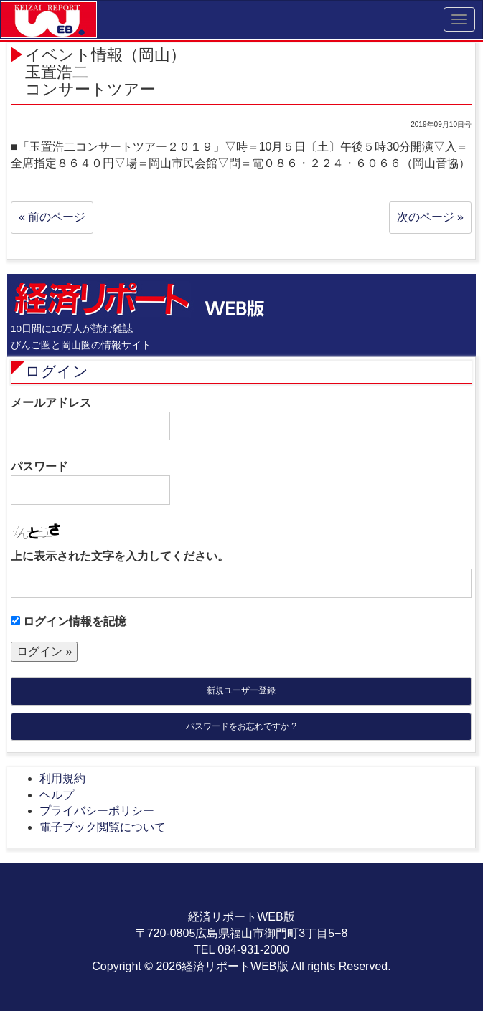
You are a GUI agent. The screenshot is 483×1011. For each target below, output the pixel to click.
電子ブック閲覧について (102, 827)
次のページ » (430, 217)
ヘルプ (56, 795)
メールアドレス (90, 419)
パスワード (90, 482)
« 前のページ (52, 217)
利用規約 (62, 778)
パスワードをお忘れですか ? (241, 726)
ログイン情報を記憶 (68, 621)
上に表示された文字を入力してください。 (120, 556)
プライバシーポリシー (96, 810)
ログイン (56, 371)
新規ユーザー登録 (241, 690)
